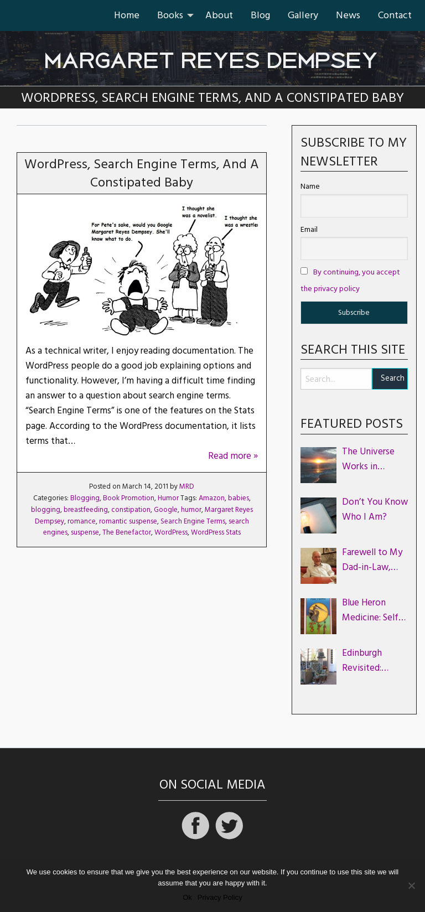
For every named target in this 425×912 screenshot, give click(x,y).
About (219, 15)
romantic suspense (128, 521)
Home (126, 15)
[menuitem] (126, 15)
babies (238, 498)
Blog (260, 15)
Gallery (303, 15)
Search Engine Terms (192, 521)
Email (309, 229)
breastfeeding (86, 510)
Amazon (212, 498)
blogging (45, 510)
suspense (85, 532)
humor (191, 510)
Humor (168, 498)
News (348, 15)
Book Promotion (128, 498)
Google (166, 510)
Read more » (233, 456)
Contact (395, 15)
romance (82, 521)
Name (310, 186)
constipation (131, 510)
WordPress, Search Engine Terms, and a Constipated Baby (141, 174)
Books (170, 15)
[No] (411, 885)
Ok (187, 897)
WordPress (171, 532)
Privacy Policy (220, 897)
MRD (186, 486)
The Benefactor (126, 532)
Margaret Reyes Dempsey (212, 54)
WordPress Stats (216, 532)
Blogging (85, 498)
